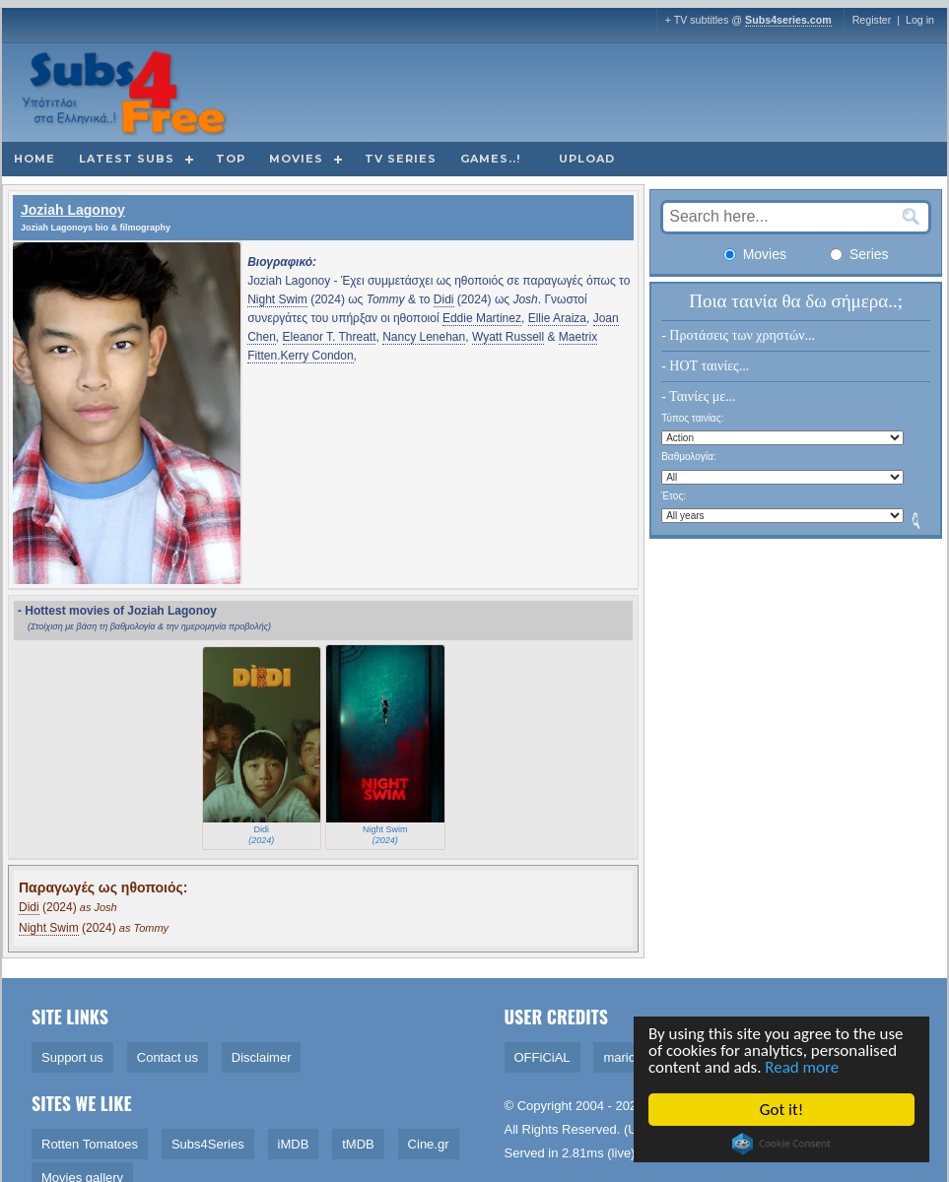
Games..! (490, 158)
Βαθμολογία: (688, 456)
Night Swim (277, 299)
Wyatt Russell (508, 337)
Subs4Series (207, 1144)
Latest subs (126, 158)
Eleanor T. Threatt (329, 337)
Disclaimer (262, 1057)
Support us (72, 1057)
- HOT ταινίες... (705, 366)
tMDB (358, 1144)
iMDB (293, 1144)
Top (230, 158)
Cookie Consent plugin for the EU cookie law (782, 1143)
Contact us (167, 1057)
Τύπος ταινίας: (692, 418)
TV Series (401, 158)
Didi (444, 299)
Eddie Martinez (481, 318)
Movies (296, 158)
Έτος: (673, 496)
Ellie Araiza (557, 318)
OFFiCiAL (542, 1057)
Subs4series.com (788, 20)
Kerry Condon (317, 355)
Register (872, 20)
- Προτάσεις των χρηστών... (738, 335)
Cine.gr (428, 1144)
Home (34, 158)
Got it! (782, 1109)
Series (859, 254)
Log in (920, 20)
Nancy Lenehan (423, 337)
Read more (804, 1068)
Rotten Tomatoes (89, 1144)
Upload (587, 158)
